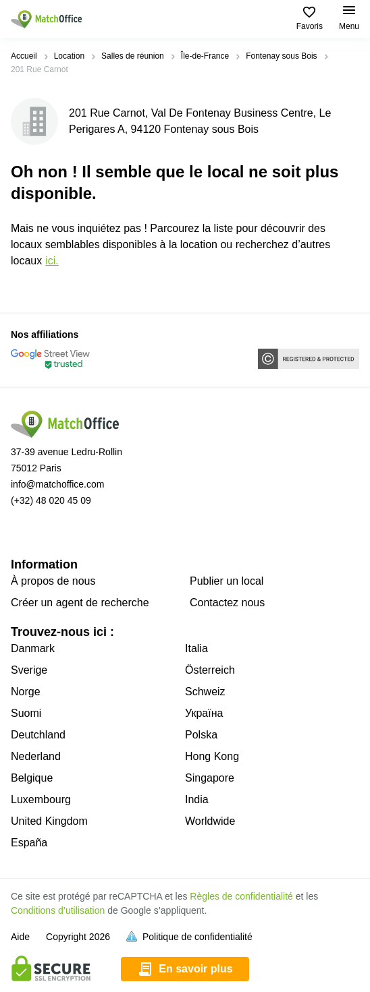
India (197, 799)
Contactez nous (227, 602)
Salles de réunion (132, 56)
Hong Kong (212, 756)
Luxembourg (41, 799)
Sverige (29, 670)
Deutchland (38, 734)
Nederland (36, 756)
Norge (26, 691)
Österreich (210, 670)
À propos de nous (53, 581)
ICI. (52, 260)
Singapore (209, 778)
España (29, 842)
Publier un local (226, 581)
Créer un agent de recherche (80, 602)
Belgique (32, 778)
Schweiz (205, 691)
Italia (196, 648)
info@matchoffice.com (57, 484)
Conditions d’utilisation (58, 910)
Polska (201, 734)
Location (69, 56)
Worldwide (210, 821)
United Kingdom (49, 821)
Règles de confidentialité (241, 896)
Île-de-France (205, 56)
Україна (204, 713)
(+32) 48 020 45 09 (51, 500)
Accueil (24, 56)
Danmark (33, 648)
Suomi (26, 713)
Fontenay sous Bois (281, 56)
